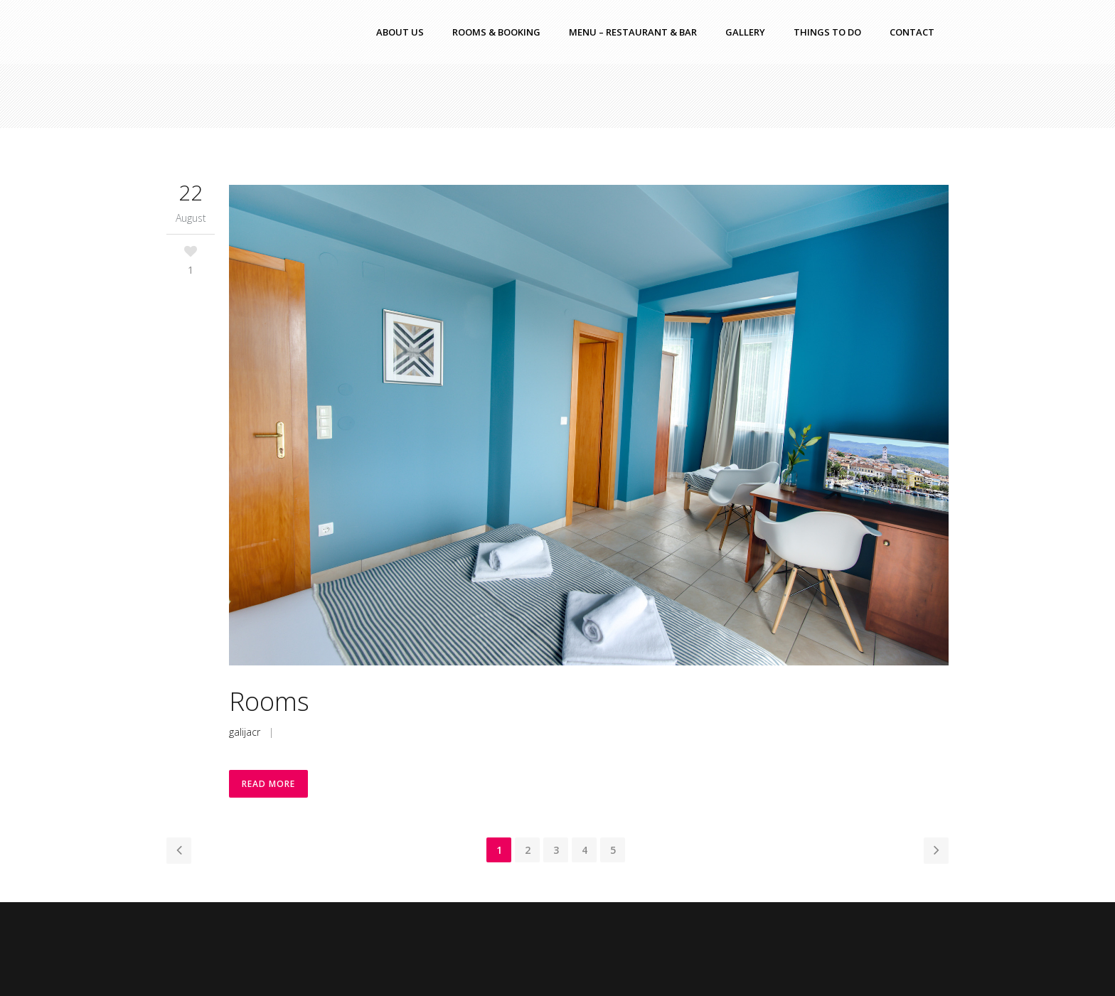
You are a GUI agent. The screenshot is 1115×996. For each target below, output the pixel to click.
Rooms (269, 701)
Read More (268, 784)
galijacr (244, 732)
